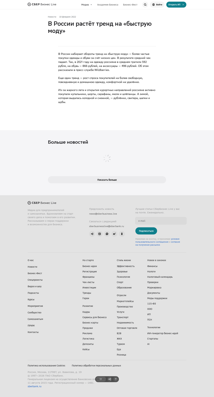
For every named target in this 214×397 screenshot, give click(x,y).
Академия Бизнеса (107, 4)
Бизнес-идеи (89, 266)
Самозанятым (35, 319)
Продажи (87, 327)
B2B (119, 333)
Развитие (87, 305)
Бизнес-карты (90, 322)
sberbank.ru (34, 386)
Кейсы (86, 349)
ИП (149, 314)
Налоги (151, 271)
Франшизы (88, 276)
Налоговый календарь (160, 276)
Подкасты (33, 292)
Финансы (152, 266)
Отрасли (121, 295)
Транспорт (123, 317)
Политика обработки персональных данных (96, 365)
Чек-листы (88, 282)
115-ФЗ (151, 303)
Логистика (88, 338)
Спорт (120, 282)
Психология (123, 276)
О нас (31, 260)
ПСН (149, 319)
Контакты (33, 332)
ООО (149, 308)
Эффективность (125, 266)
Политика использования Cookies (46, 365)
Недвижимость (125, 322)
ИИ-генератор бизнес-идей (162, 333)
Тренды (86, 292)
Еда (119, 349)
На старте (88, 260)
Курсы (31, 299)
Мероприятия (35, 305)
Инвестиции (89, 287)
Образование (124, 287)
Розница (121, 354)
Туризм (121, 343)
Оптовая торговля (127, 327)
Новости (52, 16)
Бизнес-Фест (130, 4)
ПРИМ (31, 325)
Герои (85, 298)
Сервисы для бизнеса (94, 317)
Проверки (152, 282)
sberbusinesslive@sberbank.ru (106, 226)
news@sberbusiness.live (103, 213)
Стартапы (152, 338)
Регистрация (89, 271)
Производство (125, 306)
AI (148, 343)
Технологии (153, 327)
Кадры (86, 311)
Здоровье (122, 271)
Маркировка (154, 287)
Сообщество (34, 312)
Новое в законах (156, 260)
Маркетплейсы (125, 301)
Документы (153, 292)
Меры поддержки (157, 298)
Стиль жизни (124, 260)
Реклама (87, 333)
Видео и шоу (34, 286)
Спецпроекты (35, 279)
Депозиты (88, 343)
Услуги (120, 311)
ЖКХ (119, 338)
